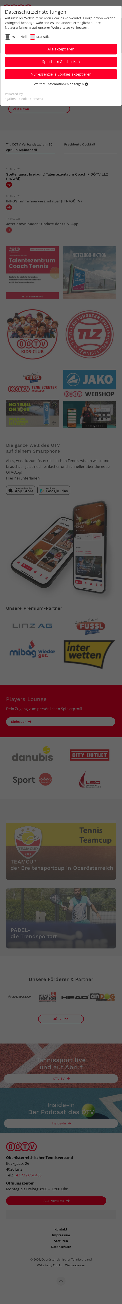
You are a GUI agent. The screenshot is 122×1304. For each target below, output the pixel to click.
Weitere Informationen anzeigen (61, 84)
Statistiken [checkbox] (44, 37)
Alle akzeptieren (61, 49)
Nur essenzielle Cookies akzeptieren (61, 74)
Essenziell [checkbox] (19, 37)
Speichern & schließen (61, 61)
